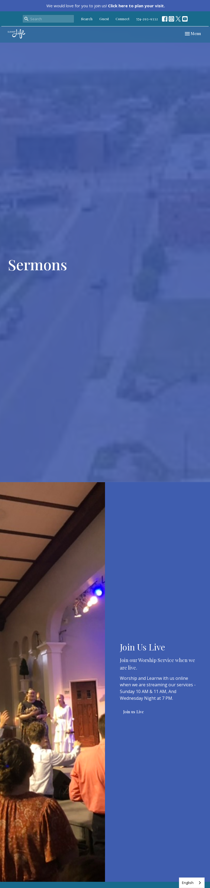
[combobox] (192, 882)
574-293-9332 (147, 18)
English (188, 882)
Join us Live (133, 711)
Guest (104, 18)
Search (87, 18)
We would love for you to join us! (105, 5)
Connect (122, 18)
